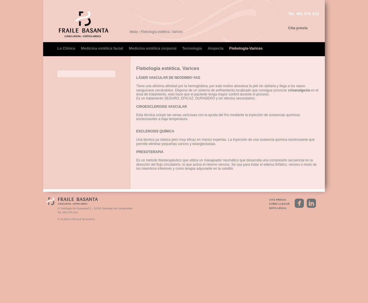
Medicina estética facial (102, 48)
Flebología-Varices (246, 48)
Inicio (134, 32)
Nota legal (278, 282)
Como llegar (279, 278)
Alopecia (215, 48)
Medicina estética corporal (153, 48)
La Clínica (66, 48)
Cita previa (297, 28)
